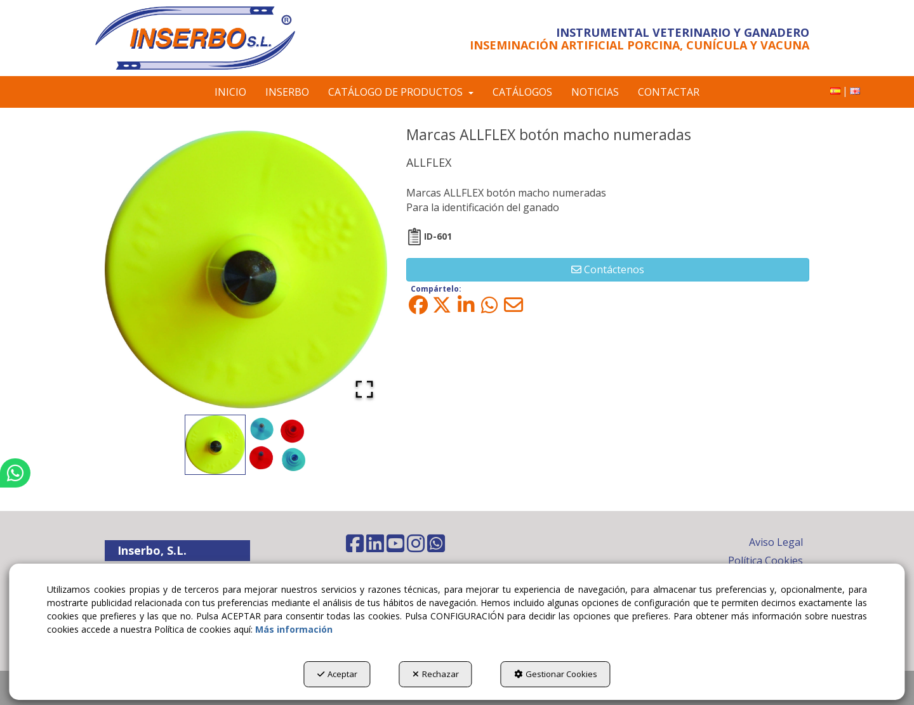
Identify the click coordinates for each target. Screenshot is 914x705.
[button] (211, 38)
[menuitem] (835, 91)
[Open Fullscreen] (364, 389)
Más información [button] (294, 629)
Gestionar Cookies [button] (555, 674)
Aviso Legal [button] (776, 542)
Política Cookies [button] (765, 560)
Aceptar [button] (337, 674)
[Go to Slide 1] (215, 445)
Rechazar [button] (436, 674)
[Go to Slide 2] (277, 444)
